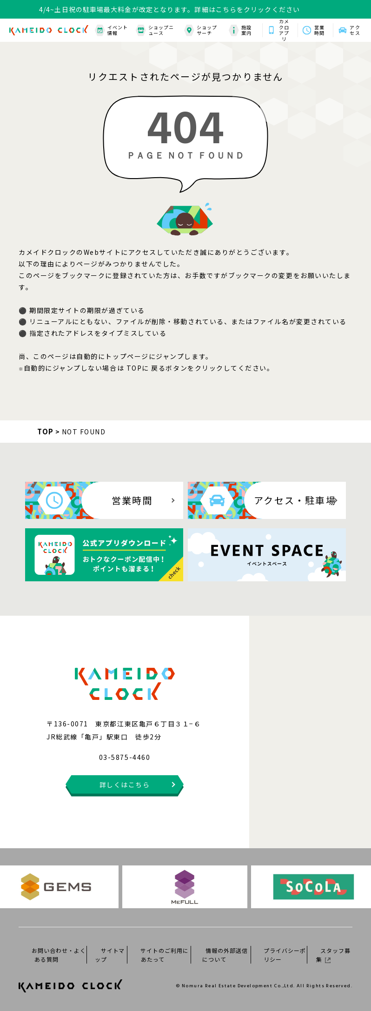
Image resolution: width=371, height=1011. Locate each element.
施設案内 (240, 30)
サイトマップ (110, 954)
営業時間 (319, 30)
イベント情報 (111, 30)
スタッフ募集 (333, 954)
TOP (45, 431)
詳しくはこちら (124, 784)
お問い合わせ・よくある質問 (59, 954)
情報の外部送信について (224, 954)
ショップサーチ (200, 30)
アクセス (355, 30)
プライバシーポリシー (285, 954)
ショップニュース (155, 30)
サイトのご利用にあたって (164, 954)
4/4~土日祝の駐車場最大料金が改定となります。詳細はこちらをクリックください (169, 9)
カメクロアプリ (284, 30)
